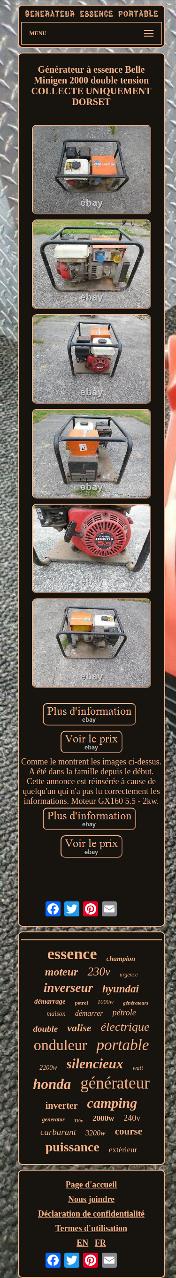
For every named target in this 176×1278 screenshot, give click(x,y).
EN (82, 1243)
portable (122, 1044)
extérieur (123, 1149)
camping (112, 1103)
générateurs (135, 1003)
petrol (81, 1003)
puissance (72, 1147)
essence (72, 953)
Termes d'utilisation (91, 1228)
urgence (129, 974)
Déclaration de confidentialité (91, 1213)
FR (100, 1243)
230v (98, 971)
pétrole (124, 1012)
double (45, 1029)
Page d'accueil (91, 1184)
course (128, 1131)
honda (52, 1084)
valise (79, 1028)
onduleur (60, 1044)
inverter (62, 1105)
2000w (103, 1118)
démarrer (89, 1013)
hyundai (120, 989)
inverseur (68, 988)
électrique (125, 1027)
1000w (106, 1001)
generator (53, 1119)
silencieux (95, 1063)
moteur (61, 972)
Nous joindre (91, 1199)
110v (78, 1120)
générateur (115, 1083)
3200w (95, 1133)
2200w (48, 1067)
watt (137, 1067)
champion (121, 958)
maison (55, 1013)
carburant (58, 1132)
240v (131, 1118)
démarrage (50, 1001)
